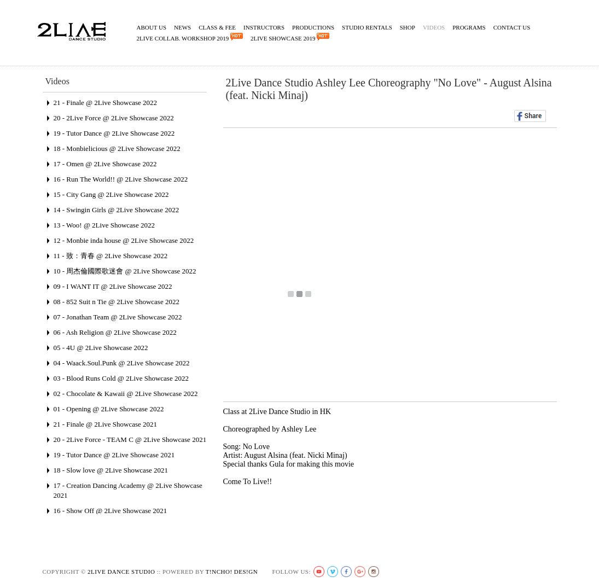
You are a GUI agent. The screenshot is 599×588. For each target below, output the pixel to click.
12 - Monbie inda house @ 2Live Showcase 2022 (124, 240)
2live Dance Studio (121, 571)
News (182, 27)
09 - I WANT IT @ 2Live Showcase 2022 (113, 286)
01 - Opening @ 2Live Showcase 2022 (109, 409)
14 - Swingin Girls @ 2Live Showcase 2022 (116, 210)
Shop (407, 27)
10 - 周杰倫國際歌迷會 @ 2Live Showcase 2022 (125, 271)
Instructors (263, 27)
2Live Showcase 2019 (290, 37)
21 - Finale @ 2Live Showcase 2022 (106, 102)
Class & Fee (217, 27)
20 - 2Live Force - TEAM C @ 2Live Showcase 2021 (130, 439)
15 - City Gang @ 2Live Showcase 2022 (111, 194)
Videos (434, 27)
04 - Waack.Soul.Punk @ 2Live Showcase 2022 (122, 363)
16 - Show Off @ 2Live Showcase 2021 (110, 511)
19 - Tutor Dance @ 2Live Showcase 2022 (114, 133)
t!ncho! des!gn (232, 571)
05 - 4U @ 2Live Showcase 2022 (101, 348)
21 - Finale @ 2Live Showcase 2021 (106, 424)
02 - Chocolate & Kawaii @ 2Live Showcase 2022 (126, 393)
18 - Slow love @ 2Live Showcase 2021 (111, 470)
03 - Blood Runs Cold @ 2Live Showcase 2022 (121, 378)
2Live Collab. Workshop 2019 (190, 37)
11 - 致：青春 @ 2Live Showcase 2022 (111, 256)
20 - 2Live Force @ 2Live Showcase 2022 (114, 118)
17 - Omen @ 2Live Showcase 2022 (105, 164)
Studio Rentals (367, 27)
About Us (152, 27)
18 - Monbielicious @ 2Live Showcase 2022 (117, 148)
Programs (469, 27)
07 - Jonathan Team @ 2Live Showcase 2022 (118, 317)
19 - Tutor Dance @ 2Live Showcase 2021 (114, 455)
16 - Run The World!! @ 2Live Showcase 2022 (121, 179)
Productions (313, 27)
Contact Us (512, 27)
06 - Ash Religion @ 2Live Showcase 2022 (115, 332)
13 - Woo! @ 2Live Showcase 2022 (104, 225)
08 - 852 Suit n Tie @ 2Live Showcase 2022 (116, 302)
